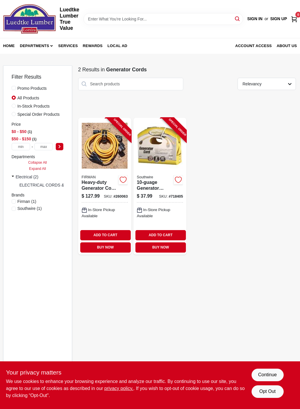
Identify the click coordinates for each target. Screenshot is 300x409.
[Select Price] (59, 146)
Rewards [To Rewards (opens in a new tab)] (93, 46)
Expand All (37, 169)
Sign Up (278, 18)
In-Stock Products (34, 106)
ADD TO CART (105, 235)
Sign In (254, 18)
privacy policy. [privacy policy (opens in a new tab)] (118, 388)
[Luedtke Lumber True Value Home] (29, 19)
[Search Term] (163, 19)
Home (9, 46)
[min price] (21, 146)
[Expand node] (13, 177)
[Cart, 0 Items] (294, 19)
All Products (28, 97)
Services (68, 46)
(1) (27, 201)
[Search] (237, 18)
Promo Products (32, 88)
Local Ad (117, 46)
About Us (287, 46)
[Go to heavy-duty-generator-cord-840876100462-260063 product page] (104, 186)
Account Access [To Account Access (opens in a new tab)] (253, 46)
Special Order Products (39, 114)
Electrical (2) (27, 177)
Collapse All (37, 163)
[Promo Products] (14, 88)
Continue (267, 374)
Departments (34, 46)
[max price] (43, 146)
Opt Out (267, 391)
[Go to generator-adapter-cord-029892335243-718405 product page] (159, 186)
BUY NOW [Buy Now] (105, 247)
